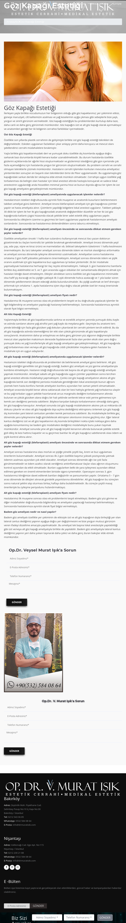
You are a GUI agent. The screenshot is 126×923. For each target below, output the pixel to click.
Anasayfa (12, 21)
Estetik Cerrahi (76, 3)
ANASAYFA (43, 3)
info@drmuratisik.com (24, 824)
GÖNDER (38, 906)
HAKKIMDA (58, 3)
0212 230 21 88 (16, 852)
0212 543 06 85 (16, 816)
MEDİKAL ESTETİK (98, 3)
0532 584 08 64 (23, 820)
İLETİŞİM (117, 3)
